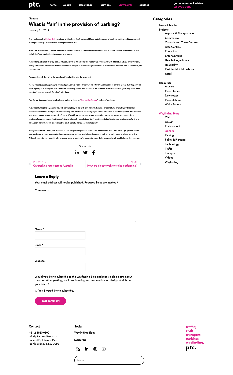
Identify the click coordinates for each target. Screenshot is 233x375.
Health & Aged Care (177, 60)
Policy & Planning (175, 140)
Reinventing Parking (89, 100)
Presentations (173, 100)
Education (171, 51)
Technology (172, 144)
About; (68, 4)
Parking (169, 135)
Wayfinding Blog (169, 114)
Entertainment (173, 56)
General (169, 131)
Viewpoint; (126, 4)
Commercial (172, 38)
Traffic (168, 149)
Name (39, 229)
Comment (42, 190)
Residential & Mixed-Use (179, 69)
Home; (53, 4)
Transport (170, 153)
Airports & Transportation (180, 33)
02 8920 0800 (182, 7)
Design (169, 122)
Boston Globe (50, 39)
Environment (172, 126)
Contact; (144, 4)
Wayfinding (171, 162)
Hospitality (171, 65)
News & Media (168, 25)
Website (40, 261)
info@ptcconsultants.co (42, 336)
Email (39, 245)
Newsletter (171, 96)
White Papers (173, 104)
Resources (165, 83)
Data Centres (173, 47)
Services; (107, 4)
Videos (169, 158)
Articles (169, 87)
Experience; (87, 4)
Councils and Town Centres (181, 42)
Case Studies (172, 91)
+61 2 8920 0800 (39, 333)
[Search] (136, 360)
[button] (77, 152)
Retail (168, 74)
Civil (167, 117)
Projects (164, 30)
